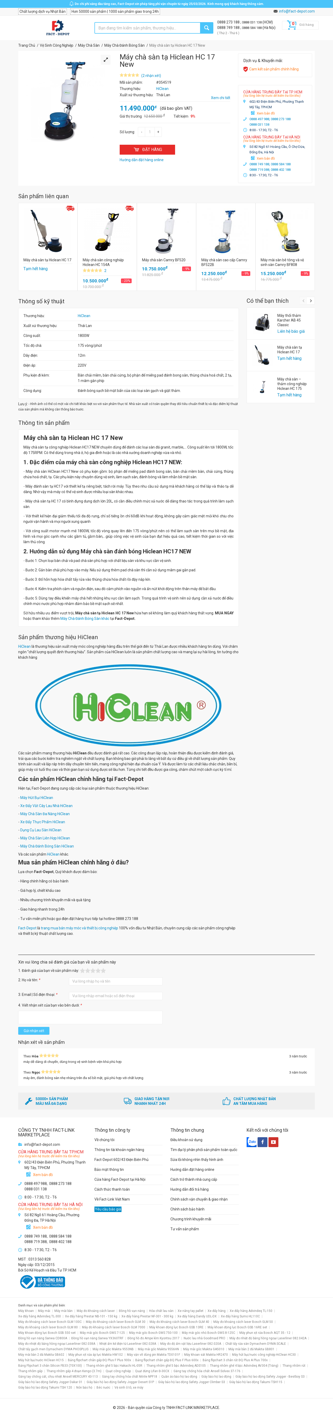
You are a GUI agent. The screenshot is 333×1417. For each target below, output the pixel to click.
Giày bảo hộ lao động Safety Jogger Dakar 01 (50, 1382)
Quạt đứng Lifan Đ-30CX (152, 1371)
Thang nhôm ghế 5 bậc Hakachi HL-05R (114, 1365)
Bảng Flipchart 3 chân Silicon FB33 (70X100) (50, 1365)
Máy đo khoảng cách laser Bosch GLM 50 (243, 1322)
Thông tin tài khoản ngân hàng (119, 1150)
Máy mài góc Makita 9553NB (113, 1349)
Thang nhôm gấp (30, 1371)
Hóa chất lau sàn (161, 1311)
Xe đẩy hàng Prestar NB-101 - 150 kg (91, 1316)
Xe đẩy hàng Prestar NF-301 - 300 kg (147, 1316)
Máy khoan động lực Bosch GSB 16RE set (237, 1327)
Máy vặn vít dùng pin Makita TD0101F (153, 1355)
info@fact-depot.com (297, 11)
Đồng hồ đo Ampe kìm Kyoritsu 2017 (153, 1338)
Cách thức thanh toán (112, 1189)
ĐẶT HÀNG (147, 149)
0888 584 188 (252, 28)
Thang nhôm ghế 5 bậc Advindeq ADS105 (176, 1365)
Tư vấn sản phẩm (184, 1229)
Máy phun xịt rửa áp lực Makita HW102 (95, 1355)
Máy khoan (26, 1311)
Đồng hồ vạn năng (132, 1311)
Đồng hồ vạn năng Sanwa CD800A (42, 1338)
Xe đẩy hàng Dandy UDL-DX (197, 1316)
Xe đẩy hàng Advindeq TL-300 (39, 1316)
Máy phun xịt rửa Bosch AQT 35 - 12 (264, 1333)
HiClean (84, 316)
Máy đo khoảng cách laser (96, 1311)
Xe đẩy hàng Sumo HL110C (240, 1316)
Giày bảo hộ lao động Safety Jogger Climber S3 (191, 1382)
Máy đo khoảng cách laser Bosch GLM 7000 (113, 1327)
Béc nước (103, 1387)
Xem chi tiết (220, 98)
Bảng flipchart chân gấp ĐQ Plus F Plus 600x (166, 1360)
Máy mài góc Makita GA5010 (203, 1349)
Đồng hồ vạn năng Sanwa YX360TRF (97, 1338)
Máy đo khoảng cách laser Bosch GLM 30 (115, 1322)
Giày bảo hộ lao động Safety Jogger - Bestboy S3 (270, 1376)
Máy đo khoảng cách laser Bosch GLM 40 (179, 1322)
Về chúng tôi (104, 1140)
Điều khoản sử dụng (186, 1140)
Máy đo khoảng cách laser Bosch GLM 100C (50, 1322)
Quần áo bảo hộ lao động (179, 1376)
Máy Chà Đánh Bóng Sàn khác (84, 618)
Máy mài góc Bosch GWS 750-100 (153, 1333)
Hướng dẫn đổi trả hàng (189, 1189)
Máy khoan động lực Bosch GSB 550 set (47, 1333)
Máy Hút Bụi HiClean (36, 798)
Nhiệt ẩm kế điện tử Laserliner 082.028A (127, 1344)
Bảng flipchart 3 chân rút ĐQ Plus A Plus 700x (235, 1360)
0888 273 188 (228, 22)
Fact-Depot (27, 928)
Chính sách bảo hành (187, 1209)
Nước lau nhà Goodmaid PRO (204, 1338)
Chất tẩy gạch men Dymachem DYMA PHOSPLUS (53, 1349)
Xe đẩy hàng (217, 1311)
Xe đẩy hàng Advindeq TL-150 (251, 1311)
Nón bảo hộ (84, 1387)
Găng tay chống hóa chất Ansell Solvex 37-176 (207, 1371)
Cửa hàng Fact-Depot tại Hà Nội (119, 1179)
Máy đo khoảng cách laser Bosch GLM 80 (48, 1327)
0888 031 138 (252, 22)
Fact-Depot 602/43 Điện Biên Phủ (121, 1160)
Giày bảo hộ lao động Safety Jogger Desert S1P (120, 1382)
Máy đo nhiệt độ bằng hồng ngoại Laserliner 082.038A (56, 1344)
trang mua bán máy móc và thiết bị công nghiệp (79, 928)
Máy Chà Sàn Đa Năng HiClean (45, 814)
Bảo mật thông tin (109, 1169)
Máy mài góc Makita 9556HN (158, 1349)
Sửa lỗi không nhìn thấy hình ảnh (196, 1160)
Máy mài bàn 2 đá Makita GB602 (41, 1355)
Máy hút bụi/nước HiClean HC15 (41, 1360)
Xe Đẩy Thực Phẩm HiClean (42, 822)
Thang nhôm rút (294, 1365)
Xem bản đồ (266, 113)
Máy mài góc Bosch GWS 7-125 (102, 1333)
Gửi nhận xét (34, 1031)
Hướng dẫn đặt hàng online (192, 1169)
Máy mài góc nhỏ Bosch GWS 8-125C (208, 1333)
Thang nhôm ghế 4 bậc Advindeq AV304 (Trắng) (244, 1365)
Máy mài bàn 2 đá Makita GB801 (251, 1349)
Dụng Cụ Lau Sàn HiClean (40, 830)
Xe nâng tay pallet (190, 1311)
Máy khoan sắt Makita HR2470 (206, 1355)
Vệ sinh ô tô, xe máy (128, 1387)
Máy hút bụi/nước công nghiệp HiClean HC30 (264, 1355)
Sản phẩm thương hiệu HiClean (58, 637)
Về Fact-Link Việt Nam (112, 1199)
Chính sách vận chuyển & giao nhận (199, 1199)
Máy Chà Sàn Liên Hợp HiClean (45, 838)
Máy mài (44, 1311)
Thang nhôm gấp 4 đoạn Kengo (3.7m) (74, 1371)
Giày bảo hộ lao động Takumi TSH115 (255, 1382)
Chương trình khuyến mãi (190, 1219)
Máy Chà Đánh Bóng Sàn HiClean (47, 846)
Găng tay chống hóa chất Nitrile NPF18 (129, 1376)
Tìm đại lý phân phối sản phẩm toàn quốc (203, 1150)
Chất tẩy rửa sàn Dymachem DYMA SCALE (255, 1344)
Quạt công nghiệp (118, 1371)
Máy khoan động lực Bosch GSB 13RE (176, 1327)
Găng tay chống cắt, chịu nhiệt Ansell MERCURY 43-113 (58, 1376)
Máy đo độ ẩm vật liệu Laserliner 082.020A (190, 1344)
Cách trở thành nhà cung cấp (193, 1179)
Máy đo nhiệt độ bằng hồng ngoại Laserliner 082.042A (267, 1338)
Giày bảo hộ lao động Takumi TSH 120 (45, 1387)
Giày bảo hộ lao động (216, 1376)
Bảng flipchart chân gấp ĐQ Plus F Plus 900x (99, 1360)
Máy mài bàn (63, 1311)
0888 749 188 (228, 28)
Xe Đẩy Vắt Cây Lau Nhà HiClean (46, 806)
